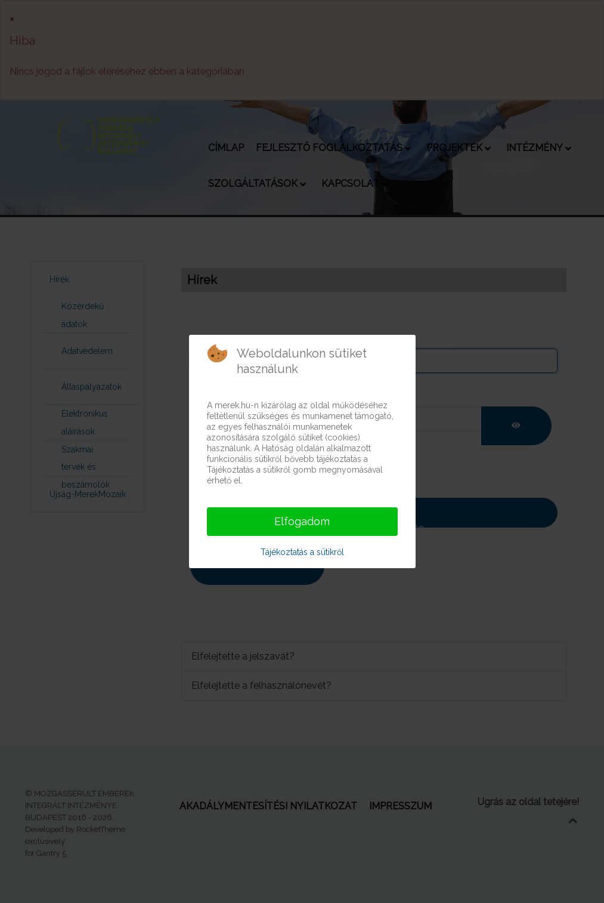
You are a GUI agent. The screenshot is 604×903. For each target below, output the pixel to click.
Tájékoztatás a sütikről (302, 552)
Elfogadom (302, 521)
